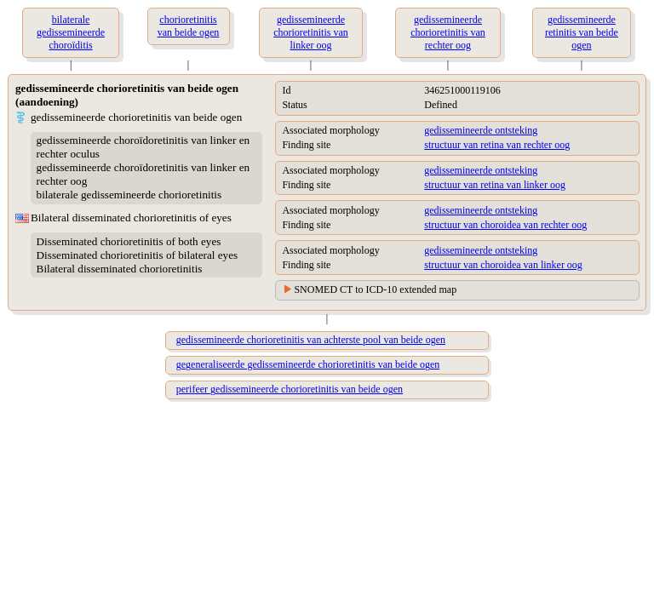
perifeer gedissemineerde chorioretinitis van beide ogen (289, 389)
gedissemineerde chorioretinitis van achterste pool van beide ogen (310, 340)
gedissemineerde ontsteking (480, 130)
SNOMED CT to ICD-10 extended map (375, 289)
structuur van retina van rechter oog (497, 145)
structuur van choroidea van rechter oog (505, 225)
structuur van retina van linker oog (494, 185)
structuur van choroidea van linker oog (503, 265)
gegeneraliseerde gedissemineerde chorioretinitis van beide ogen (308, 364)
